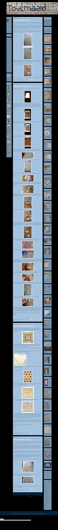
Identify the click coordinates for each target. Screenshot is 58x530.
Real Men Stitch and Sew (8, 132)
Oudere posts (39, 494)
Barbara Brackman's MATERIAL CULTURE (9, 91)
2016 (45, 486)
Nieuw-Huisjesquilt (9, 59)
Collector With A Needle (8, 140)
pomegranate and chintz (8, 130)
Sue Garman (8, 152)
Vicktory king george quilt (9, 70)
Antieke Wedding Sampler (9, 43)
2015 (45, 487)
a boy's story (17, 80)
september (47, 493)
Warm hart (10, 70)
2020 (45, 483)
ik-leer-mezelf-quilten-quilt (9, 50)
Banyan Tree (8, 44)
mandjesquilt (10, 55)
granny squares (8, 48)
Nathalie (10, 19)
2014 (45, 488)
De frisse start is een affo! (22, 440)
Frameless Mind (8, 114)
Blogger (45, 513)
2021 (45, 482)
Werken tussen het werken (21, 20)
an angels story (9, 40)
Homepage (28, 494)
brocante (10, 46)
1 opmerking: (26, 79)
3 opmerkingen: (27, 433)
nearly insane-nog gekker (9, 57)
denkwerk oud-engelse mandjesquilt (23, 326)
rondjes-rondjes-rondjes (9, 66)
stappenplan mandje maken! (21, 86)
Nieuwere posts (16, 494)
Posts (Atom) (30, 496)
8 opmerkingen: (27, 319)
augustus (46, 494)
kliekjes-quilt (8, 54)
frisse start (16, 491)
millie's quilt (9, 56)
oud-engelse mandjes (22, 80)
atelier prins (8, 124)
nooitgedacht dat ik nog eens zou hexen (9, 60)
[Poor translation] (2, 519)
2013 (45, 489)
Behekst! (10, 44)
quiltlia (7, 134)
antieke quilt (9, 41)
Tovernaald (26, 8)
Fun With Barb (8, 119)
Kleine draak (8, 51)
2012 (45, 490)
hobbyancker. (8, 145)
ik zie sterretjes (9, 49)
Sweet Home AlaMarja (8, 109)
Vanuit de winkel (8, 150)
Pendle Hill (10, 64)
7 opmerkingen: (27, 490)
